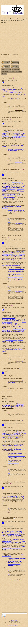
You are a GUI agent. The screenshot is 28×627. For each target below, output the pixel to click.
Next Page (4, 73)
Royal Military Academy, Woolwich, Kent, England (13, 331)
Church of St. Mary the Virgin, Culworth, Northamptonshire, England (11, 196)
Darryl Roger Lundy (19, 110)
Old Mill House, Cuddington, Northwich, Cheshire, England (13, 444)
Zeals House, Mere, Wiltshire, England (13, 259)
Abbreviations (5, 71)
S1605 (9, 108)
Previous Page (18, 71)
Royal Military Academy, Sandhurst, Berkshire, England (13, 542)
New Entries (4, 69)
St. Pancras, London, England (12, 88)
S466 (9, 473)
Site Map (12, 71)
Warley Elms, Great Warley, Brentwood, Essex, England (13, 548)
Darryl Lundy (14, 620)
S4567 (9, 227)
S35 (8, 105)
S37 (8, 413)
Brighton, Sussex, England (15, 92)
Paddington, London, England (10, 90)
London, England (15, 137)
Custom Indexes (15, 69)
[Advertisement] (14, 39)
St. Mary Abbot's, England (15, 256)
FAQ (10, 69)
